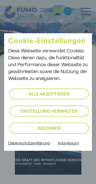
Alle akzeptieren (49, 94)
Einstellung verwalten (49, 111)
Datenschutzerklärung (29, 143)
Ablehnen (49, 128)
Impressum (68, 143)
